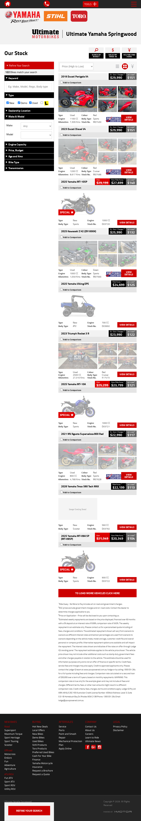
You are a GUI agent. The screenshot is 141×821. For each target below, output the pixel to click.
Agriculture (10, 769)
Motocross (9, 754)
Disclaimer (118, 730)
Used (33, 103)
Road (7, 726)
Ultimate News (93, 741)
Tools (90, 4)
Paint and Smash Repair (67, 735)
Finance (36, 759)
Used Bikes (38, 741)
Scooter (8, 745)
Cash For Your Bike (41, 756)
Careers (89, 734)
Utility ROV (10, 789)
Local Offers (38, 730)
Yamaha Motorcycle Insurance (42, 765)
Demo (22, 103)
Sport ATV (9, 781)
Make (9, 125)
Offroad (8, 750)
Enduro (8, 758)
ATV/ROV (9, 774)
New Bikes (37, 734)
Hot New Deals (40, 726)
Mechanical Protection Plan (70, 743)
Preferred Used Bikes (43, 752)
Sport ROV (9, 785)
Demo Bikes (38, 737)
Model (9, 134)
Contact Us (90, 726)
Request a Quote (41, 774)
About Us (90, 730)
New (10, 103)
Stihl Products (39, 745)
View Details (128, 118)
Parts (61, 730)
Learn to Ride (92, 737)
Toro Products (39, 748)
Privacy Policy (120, 726)
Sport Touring (11, 741)
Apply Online (65, 748)
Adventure (9, 765)
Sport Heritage (12, 737)
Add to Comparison (72, 82)
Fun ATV (8, 778)
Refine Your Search (18, 65)
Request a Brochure (42, 770)
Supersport (10, 730)
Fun (6, 761)
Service (62, 726)
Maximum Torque (13, 734)
